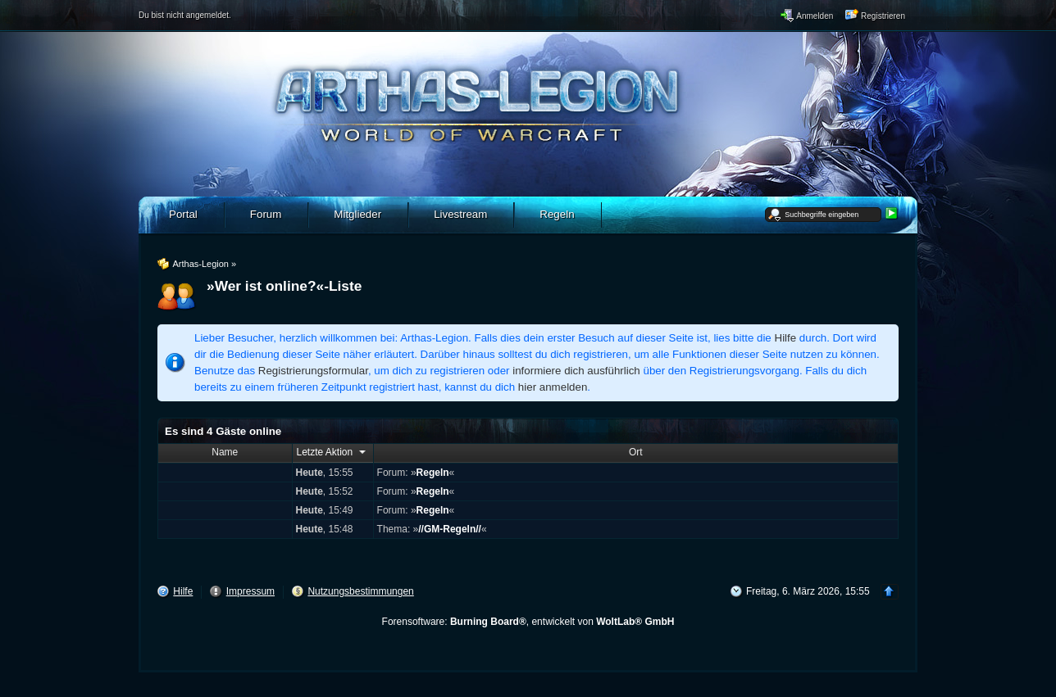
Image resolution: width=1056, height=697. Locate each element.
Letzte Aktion (333, 451)
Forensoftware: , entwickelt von (528, 621)
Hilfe (786, 338)
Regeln (432, 472)
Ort (636, 452)
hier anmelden (552, 387)
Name (225, 452)
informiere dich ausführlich (576, 370)
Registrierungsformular (313, 370)
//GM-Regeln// (449, 529)
